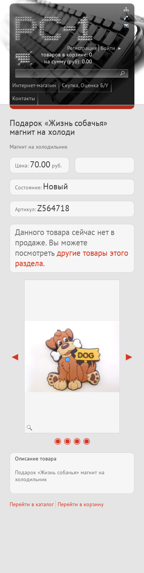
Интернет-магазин (34, 85)
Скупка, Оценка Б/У (85, 85)
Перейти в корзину (81, 504)
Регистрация (82, 48)
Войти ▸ (111, 48)
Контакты (23, 98)
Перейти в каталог (32, 504)
